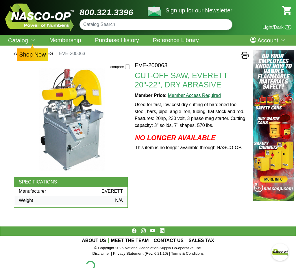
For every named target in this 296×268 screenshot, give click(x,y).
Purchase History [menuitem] (117, 40)
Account (268, 40)
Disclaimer (101, 253)
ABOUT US (94, 240)
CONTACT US (168, 240)
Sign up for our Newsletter (198, 10)
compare (117, 67)
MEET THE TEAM (130, 240)
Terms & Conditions (187, 253)
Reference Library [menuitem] (176, 40)
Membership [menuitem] (65, 40)
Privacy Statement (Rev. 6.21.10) (140, 253)
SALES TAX (201, 240)
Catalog (22, 40)
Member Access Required (194, 95)
